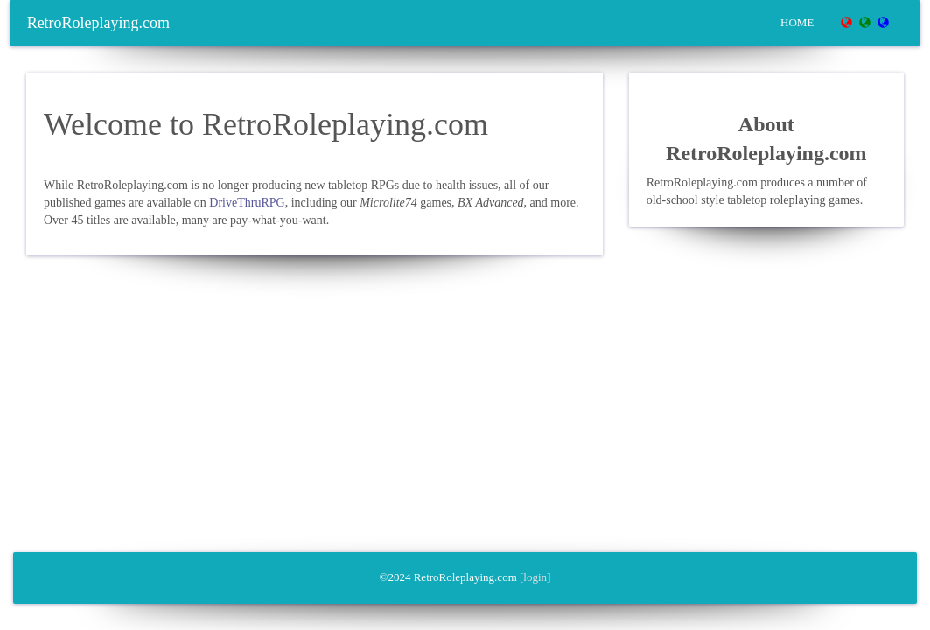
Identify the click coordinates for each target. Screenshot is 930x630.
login (535, 577)
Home (797, 22)
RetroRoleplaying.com (98, 23)
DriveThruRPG (246, 202)
